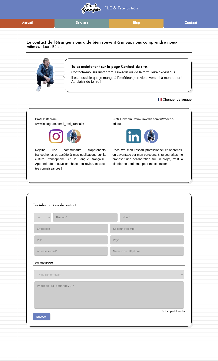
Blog (136, 23)
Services (82, 23)
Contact (191, 23)
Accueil (27, 23)
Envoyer (41, 316)
